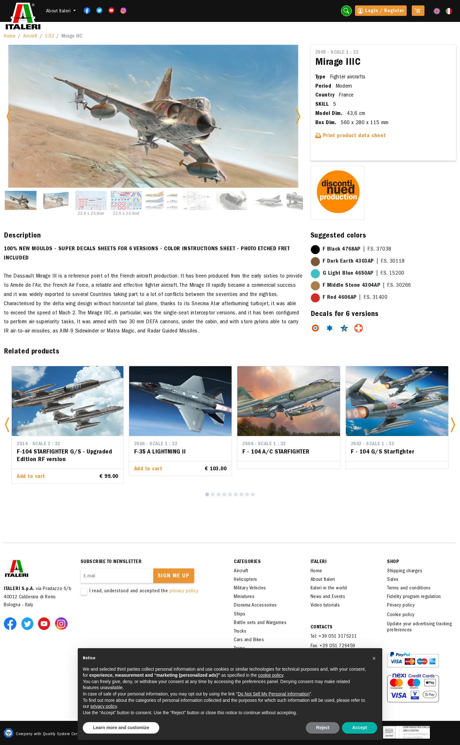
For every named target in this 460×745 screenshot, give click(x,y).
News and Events (328, 597)
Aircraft (30, 36)
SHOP (393, 562)
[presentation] (129, 614)
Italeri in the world (329, 588)
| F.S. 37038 (357, 249)
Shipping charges (404, 571)
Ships (240, 614)
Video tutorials (325, 605)
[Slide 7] (232, 200)
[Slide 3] (91, 200)
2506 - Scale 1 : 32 (156, 444)
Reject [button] (322, 727)
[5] (230, 494)
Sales (393, 579)
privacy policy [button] (103, 706)
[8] (247, 494)
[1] (207, 494)
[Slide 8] (267, 200)
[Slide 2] (56, 200)
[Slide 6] (197, 200)
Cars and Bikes (249, 640)
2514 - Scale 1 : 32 (38, 444)
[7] (241, 494)
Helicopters (245, 579)
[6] (236, 494)
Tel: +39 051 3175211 (334, 636)
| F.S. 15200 (363, 274)
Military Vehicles (250, 588)
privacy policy (183, 591)
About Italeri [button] (59, 11)
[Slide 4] (126, 200)
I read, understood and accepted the (148, 591)
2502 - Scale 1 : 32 (372, 444)
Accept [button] (359, 727)
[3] (218, 494)
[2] (213, 494)
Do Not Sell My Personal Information (273, 693)
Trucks (240, 631)
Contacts (322, 627)
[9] (253, 494)
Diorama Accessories (255, 605)
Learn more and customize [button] (121, 727)
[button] (7, 425)
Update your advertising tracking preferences (419, 627)
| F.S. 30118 (364, 262)
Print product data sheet (350, 136)
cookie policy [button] (270, 675)
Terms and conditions (408, 588)
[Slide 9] (302, 200)
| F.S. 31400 (355, 298)
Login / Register (381, 11)
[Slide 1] (20, 200)
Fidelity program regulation (414, 597)
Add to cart (31, 477)
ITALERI (319, 562)
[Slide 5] (161, 200)
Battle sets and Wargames (260, 623)
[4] (224, 494)
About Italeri (323, 579)
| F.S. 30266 (367, 286)
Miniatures (244, 597)
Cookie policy (401, 615)
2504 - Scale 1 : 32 (264, 444)
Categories (247, 562)
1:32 (49, 36)
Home (10, 36)
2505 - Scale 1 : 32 (337, 52)
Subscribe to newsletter (111, 562)
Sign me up (173, 576)
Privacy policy (401, 605)
